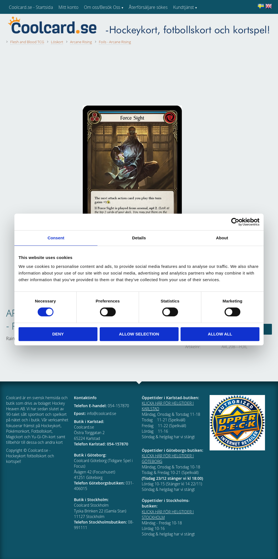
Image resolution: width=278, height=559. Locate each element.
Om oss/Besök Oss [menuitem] (102, 7)
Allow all (220, 334)
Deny (58, 334)
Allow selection (139, 334)
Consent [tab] (56, 237)
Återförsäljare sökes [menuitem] (148, 7)
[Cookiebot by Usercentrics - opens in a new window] (235, 222)
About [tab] (222, 237)
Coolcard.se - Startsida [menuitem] (31, 7)
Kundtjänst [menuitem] (183, 7)
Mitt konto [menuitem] (68, 7)
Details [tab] (139, 237)
